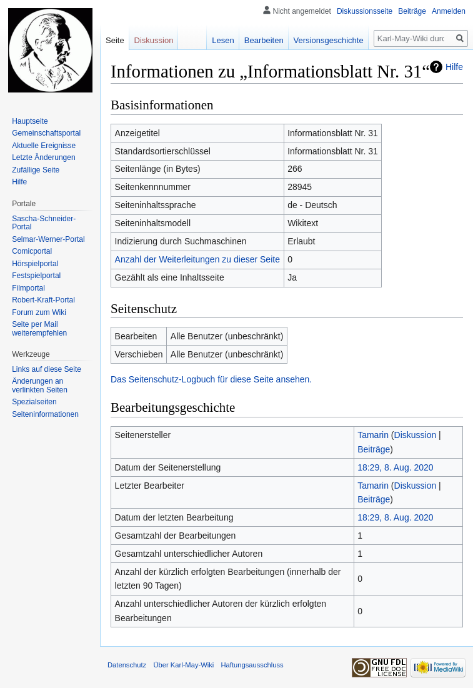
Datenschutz (126, 665)
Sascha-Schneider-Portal (44, 223)
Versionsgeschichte (329, 40)
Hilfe (454, 67)
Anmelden (449, 11)
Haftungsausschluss (252, 665)
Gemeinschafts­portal (46, 133)
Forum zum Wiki (39, 312)
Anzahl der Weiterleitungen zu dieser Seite (197, 259)
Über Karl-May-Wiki (183, 665)
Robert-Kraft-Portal (43, 300)
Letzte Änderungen (43, 157)
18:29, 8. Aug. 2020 (395, 467)
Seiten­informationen (45, 414)
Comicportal (32, 251)
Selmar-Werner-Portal (48, 239)
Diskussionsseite (364, 11)
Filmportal (28, 288)
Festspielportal (36, 275)
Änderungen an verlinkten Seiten (39, 385)
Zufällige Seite (35, 170)
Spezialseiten (34, 401)
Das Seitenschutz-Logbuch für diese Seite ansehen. (211, 379)
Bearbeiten (264, 40)
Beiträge (373, 449)
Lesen (223, 40)
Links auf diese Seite (46, 369)
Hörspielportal (35, 263)
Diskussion (415, 435)
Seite (115, 40)
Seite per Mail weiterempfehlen (39, 328)
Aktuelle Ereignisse (44, 145)
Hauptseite (29, 121)
